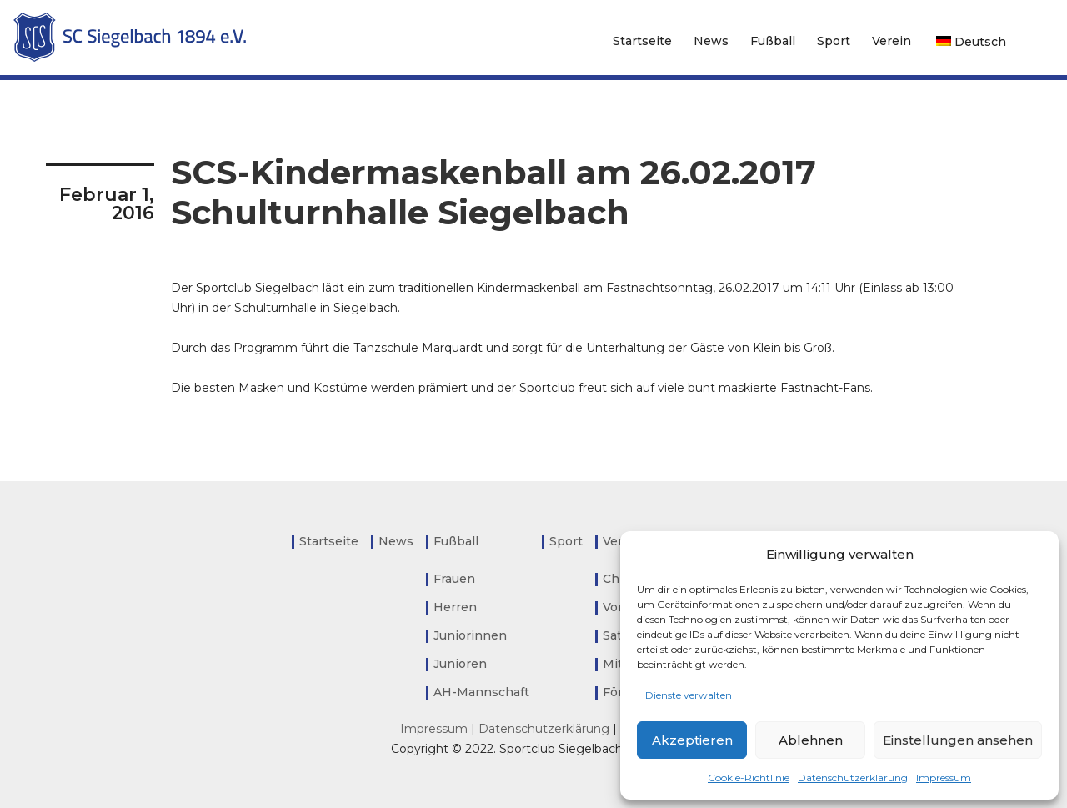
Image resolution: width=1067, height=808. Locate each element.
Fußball (772, 40)
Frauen (454, 578)
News (711, 40)
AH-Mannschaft (481, 692)
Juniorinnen (470, 635)
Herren (455, 607)
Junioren (460, 663)
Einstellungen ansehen (958, 740)
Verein (891, 40)
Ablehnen (811, 740)
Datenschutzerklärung (853, 777)
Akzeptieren (692, 740)
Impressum (943, 777)
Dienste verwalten (688, 695)
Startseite (642, 40)
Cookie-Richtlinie (748, 777)
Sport (833, 40)
